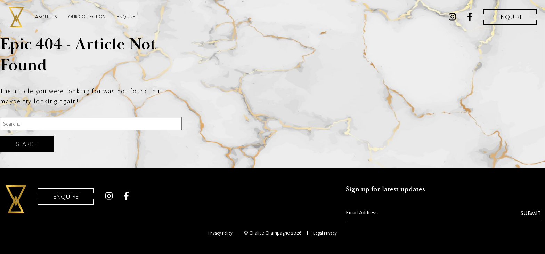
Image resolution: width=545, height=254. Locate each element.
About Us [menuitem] (46, 17)
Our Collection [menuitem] (87, 17)
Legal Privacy (325, 233)
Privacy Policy (220, 233)
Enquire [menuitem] (126, 17)
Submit (531, 213)
